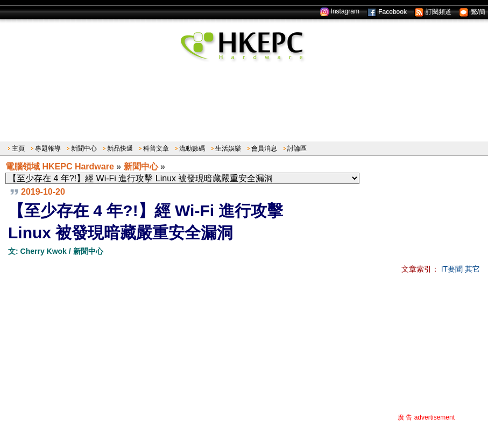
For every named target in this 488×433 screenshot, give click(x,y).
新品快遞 (120, 148)
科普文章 (156, 148)
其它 (472, 269)
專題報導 (48, 148)
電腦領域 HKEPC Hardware (59, 166)
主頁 (18, 148)
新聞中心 (84, 148)
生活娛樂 (228, 148)
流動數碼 (192, 148)
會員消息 (264, 148)
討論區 (297, 148)
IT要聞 (452, 269)
